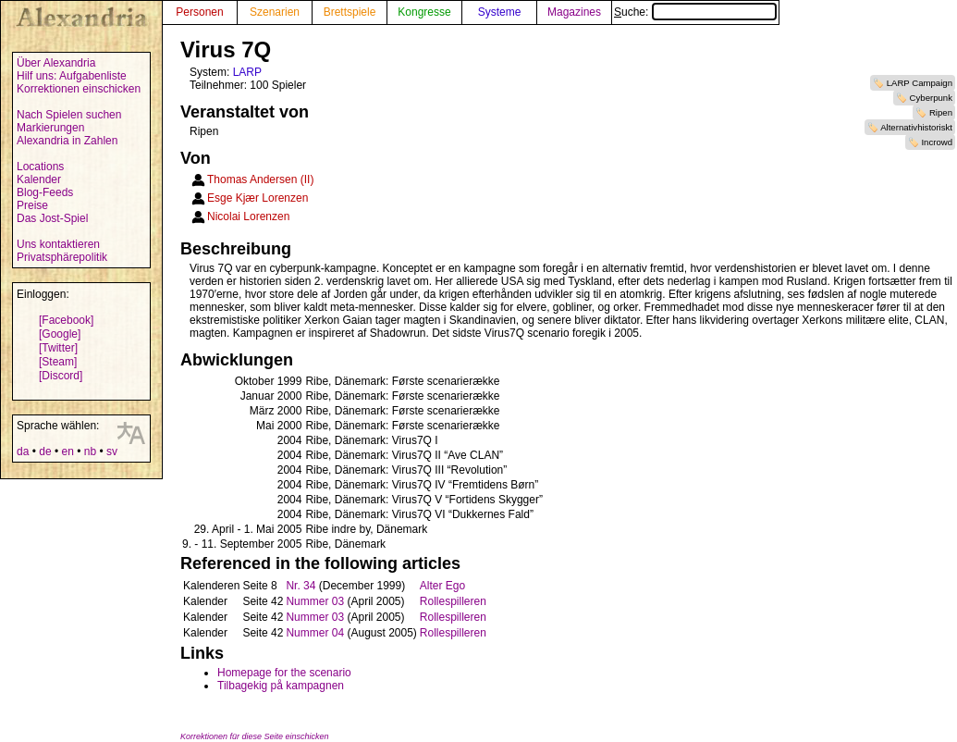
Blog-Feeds (45, 192)
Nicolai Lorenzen (248, 216)
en (67, 451)
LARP (247, 72)
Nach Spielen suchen (69, 114)
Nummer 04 (315, 632)
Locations (40, 166)
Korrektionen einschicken (79, 88)
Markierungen (50, 127)
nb (90, 451)
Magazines (574, 12)
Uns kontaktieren (58, 244)
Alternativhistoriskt (916, 127)
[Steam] (58, 361)
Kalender (39, 179)
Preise (32, 205)
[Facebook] (66, 320)
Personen (199, 12)
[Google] (59, 334)
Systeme (499, 12)
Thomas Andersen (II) (260, 179)
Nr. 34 (300, 585)
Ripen (940, 112)
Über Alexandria (56, 62)
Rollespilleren (453, 601)
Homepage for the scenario (284, 672)
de (45, 451)
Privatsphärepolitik (62, 257)
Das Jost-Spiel (52, 218)
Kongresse (424, 12)
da (23, 451)
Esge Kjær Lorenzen (257, 198)
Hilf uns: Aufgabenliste (72, 75)
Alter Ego (442, 585)
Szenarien (275, 12)
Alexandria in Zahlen (67, 140)
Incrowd (936, 142)
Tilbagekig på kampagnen (280, 685)
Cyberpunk (931, 98)
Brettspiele (350, 12)
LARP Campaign (919, 83)
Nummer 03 (315, 601)
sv (111, 451)
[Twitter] (58, 347)
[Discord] (60, 375)
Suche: (695, 12)
